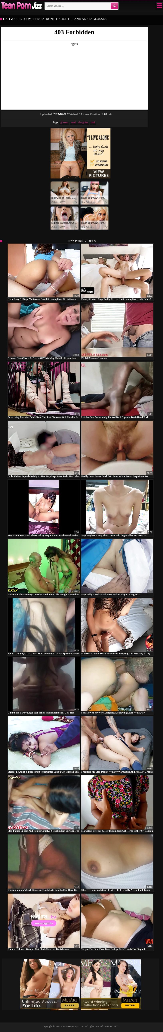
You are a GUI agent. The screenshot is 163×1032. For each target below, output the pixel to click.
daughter (83, 122)
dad (93, 122)
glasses (64, 122)
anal (73, 122)
